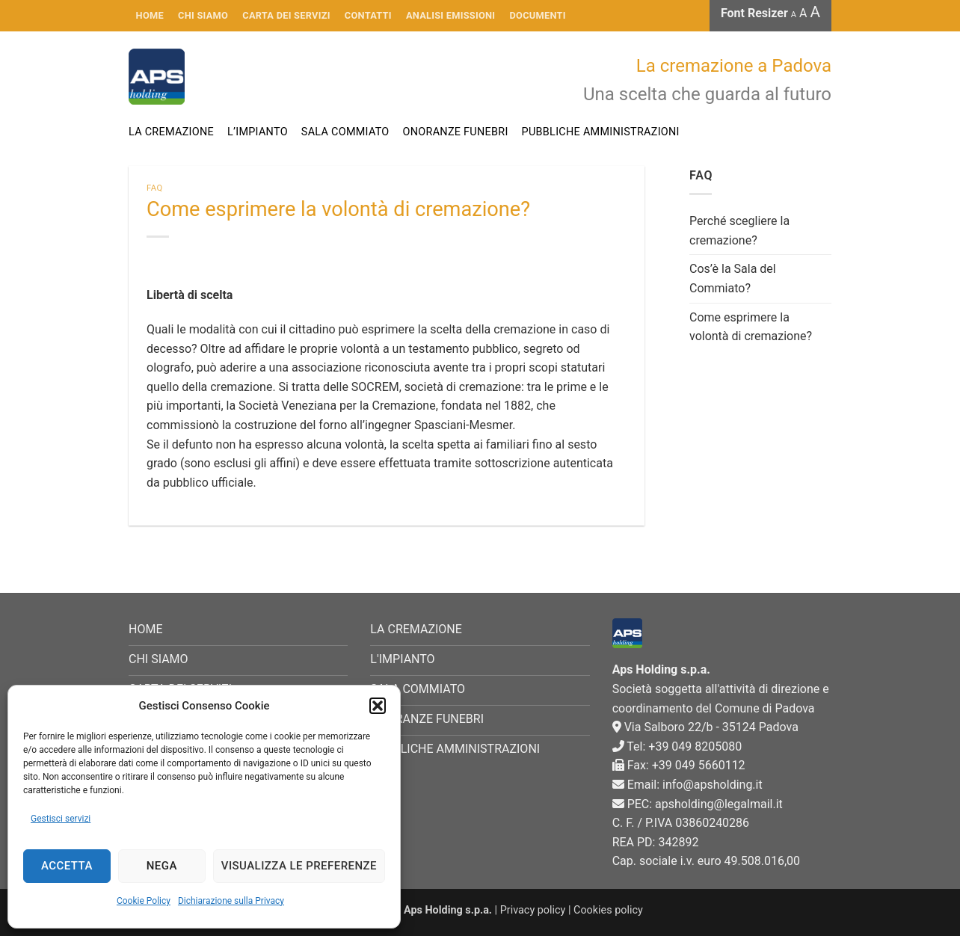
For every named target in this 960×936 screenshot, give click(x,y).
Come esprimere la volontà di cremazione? (750, 327)
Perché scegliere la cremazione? (739, 230)
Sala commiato (345, 132)
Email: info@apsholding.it (687, 785)
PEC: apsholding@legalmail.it (697, 804)
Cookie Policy (143, 901)
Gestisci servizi (60, 818)
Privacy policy (533, 910)
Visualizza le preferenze (299, 865)
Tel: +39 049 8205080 (677, 746)
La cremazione (171, 132)
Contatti (368, 15)
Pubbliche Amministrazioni (601, 132)
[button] (377, 705)
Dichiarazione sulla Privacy (231, 901)
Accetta (67, 865)
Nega (162, 865)
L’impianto (257, 132)
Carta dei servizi (286, 15)
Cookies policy (608, 910)
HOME (150, 15)
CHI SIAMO (203, 15)
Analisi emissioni (450, 15)
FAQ (155, 188)
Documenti (538, 15)
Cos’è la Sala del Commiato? (732, 278)
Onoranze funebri (455, 132)
